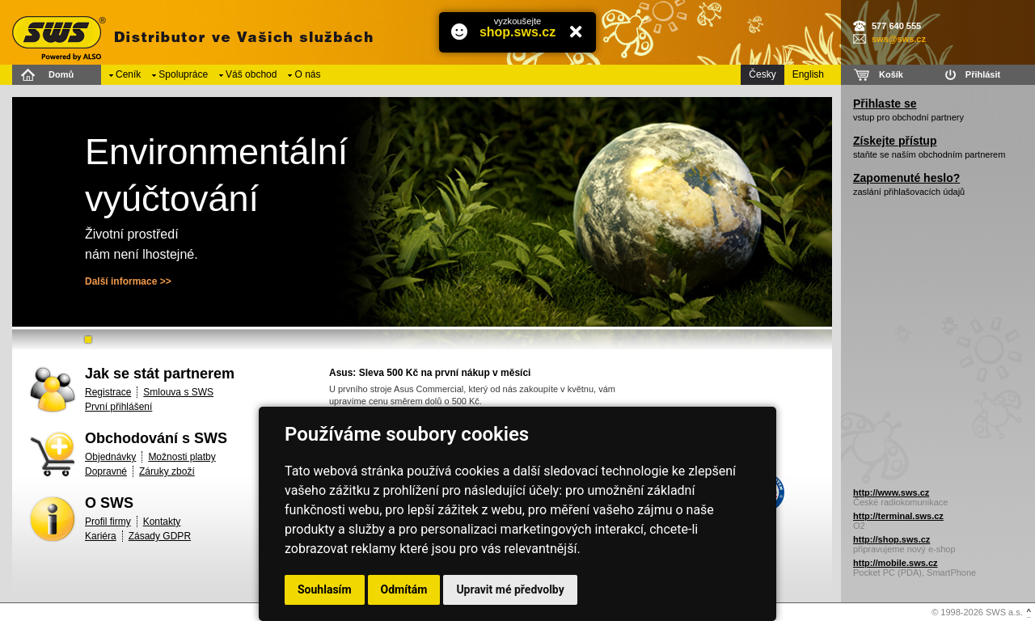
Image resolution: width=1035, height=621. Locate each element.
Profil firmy (108, 521)
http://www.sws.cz (891, 492)
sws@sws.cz (899, 39)
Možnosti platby (181, 457)
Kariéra (100, 536)
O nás (307, 74)
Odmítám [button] (404, 589)
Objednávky (110, 457)
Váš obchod (251, 74)
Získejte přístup (894, 140)
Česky (762, 74)
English (808, 74)
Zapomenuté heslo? (906, 177)
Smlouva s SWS (178, 392)
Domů (61, 74)
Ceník (128, 74)
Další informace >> (128, 281)
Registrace (108, 392)
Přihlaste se (885, 103)
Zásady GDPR (160, 536)
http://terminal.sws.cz (898, 516)
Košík (891, 74)
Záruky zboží (167, 471)
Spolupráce (183, 74)
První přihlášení (118, 406)
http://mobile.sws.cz (895, 563)
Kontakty (162, 521)
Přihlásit (982, 74)
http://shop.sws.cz (891, 539)
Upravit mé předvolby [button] (510, 589)
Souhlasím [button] (325, 589)
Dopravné (106, 471)
